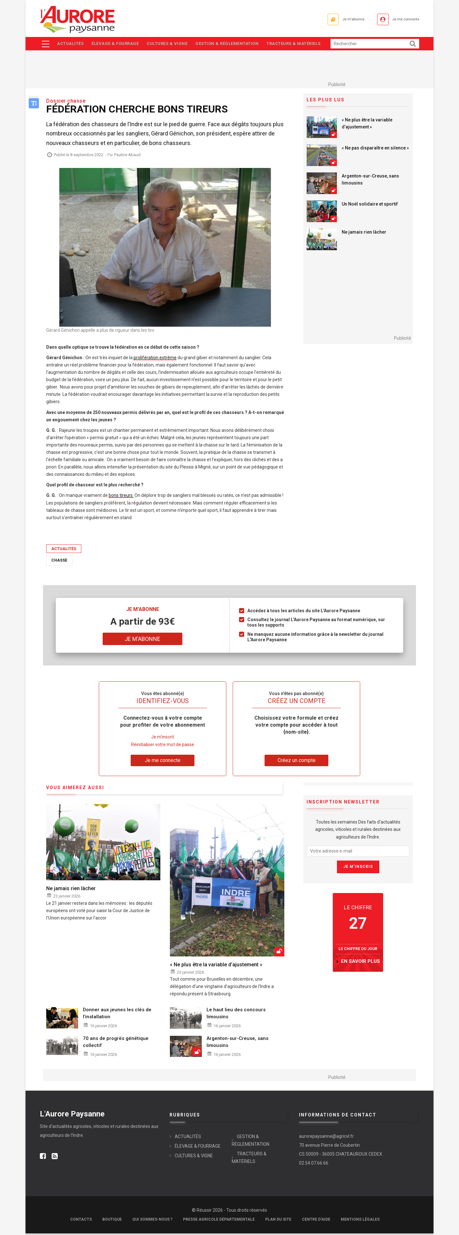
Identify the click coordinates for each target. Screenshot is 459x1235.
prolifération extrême (155, 359)
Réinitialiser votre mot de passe (162, 746)
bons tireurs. (121, 497)
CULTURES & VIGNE (170, 44)
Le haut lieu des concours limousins (236, 1015)
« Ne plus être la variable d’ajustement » (367, 125)
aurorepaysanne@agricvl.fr (326, 1137)
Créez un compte (297, 762)
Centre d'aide (316, 1221)
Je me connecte (401, 19)
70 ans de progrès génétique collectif (116, 1043)
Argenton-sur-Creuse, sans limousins (370, 181)
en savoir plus (360, 963)
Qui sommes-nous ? (152, 1221)
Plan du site (278, 1221)
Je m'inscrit (162, 738)
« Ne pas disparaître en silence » (375, 149)
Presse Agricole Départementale (219, 1221)
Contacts (81, 1221)
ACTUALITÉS (70, 44)
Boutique (112, 1221)
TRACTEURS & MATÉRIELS (300, 44)
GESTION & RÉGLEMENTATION (232, 44)
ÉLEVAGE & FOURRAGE (117, 44)
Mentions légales (360, 1221)
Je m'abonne (340, 19)
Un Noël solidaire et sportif (370, 205)
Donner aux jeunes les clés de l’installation (117, 1015)
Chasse (59, 562)
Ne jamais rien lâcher (364, 233)
